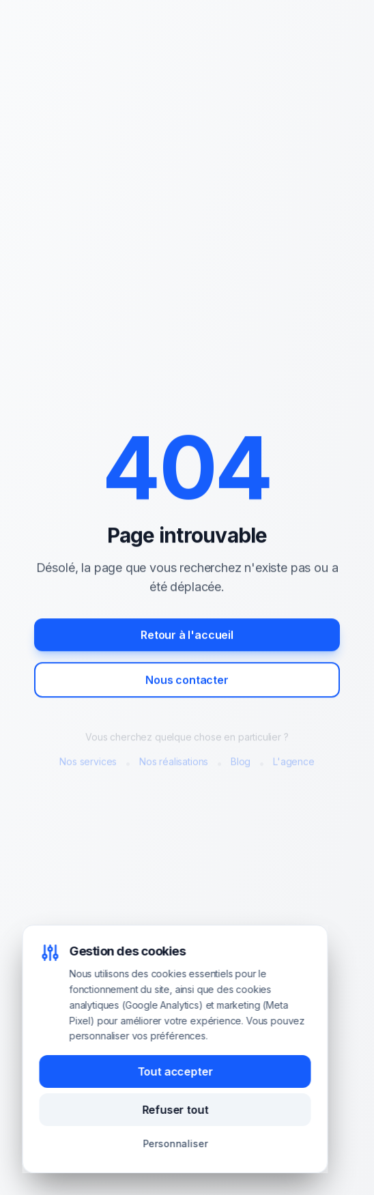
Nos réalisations (173, 762)
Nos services (88, 762)
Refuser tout (176, 1110)
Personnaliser (175, 1143)
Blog (240, 762)
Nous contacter (187, 681)
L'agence (294, 762)
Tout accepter (176, 1071)
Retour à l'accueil (187, 636)
